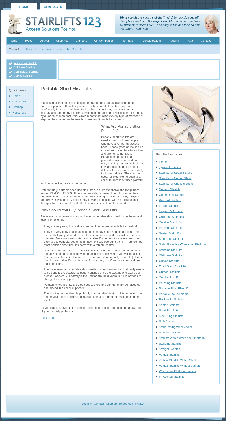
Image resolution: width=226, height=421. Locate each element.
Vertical (44, 40)
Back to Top (48, 317)
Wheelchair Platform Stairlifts (177, 371)
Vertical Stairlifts (169, 354)
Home (13, 40)
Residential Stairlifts (171, 299)
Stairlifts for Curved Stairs (175, 178)
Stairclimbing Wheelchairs (175, 327)
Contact (206, 40)
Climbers (81, 40)
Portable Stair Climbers (174, 294)
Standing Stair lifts (170, 249)
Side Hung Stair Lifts (172, 238)
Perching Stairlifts (170, 283)
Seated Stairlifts (169, 305)
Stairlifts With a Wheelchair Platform (182, 338)
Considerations (151, 40)
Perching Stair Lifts (171, 227)
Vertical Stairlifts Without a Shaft (179, 365)
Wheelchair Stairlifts (25, 63)
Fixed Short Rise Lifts (172, 266)
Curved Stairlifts (23, 75)
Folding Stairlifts (169, 205)
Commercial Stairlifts (26, 71)
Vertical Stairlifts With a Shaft (177, 360)
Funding (174, 40)
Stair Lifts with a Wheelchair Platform (182, 244)
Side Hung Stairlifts (171, 316)
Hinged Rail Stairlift (171, 211)
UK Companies (103, 40)
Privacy (139, 403)
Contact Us (19, 101)
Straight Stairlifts (169, 349)
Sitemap (17, 107)
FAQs (190, 40)
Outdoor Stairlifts (169, 189)
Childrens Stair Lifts (171, 216)
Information (128, 40)
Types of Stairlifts (44, 49)
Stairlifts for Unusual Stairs (176, 183)
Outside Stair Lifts (170, 222)
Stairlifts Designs (169, 332)
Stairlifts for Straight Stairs (175, 172)
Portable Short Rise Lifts (69, 49)
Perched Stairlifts (170, 200)
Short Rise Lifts (168, 310)
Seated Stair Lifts (170, 233)
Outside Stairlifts (169, 277)
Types (28, 40)
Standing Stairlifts (170, 343)
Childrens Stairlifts (24, 67)
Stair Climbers (168, 321)
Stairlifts (87, 403)
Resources (19, 112)
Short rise (62, 40)
